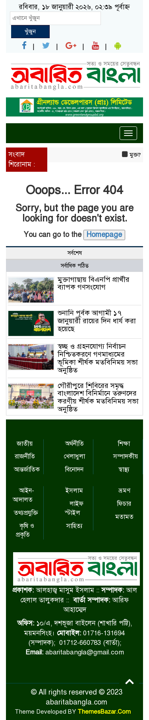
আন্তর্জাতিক (27, 470)
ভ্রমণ (124, 491)
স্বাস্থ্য (124, 470)
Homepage (104, 234)
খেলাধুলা (74, 456)
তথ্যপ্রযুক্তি (26, 513)
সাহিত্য (74, 526)
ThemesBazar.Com (104, 711)
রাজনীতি (25, 456)
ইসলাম (74, 491)
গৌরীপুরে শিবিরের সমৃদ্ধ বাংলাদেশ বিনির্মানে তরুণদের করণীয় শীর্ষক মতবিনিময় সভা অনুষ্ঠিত (98, 397)
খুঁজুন (30, 31)
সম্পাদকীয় (125, 456)
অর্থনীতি (74, 444)
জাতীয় (25, 444)
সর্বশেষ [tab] (75, 253)
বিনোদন (74, 470)
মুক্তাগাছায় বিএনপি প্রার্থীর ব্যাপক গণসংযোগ (94, 283)
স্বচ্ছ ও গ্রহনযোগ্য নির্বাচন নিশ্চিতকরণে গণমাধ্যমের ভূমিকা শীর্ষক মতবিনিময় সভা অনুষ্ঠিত (98, 358)
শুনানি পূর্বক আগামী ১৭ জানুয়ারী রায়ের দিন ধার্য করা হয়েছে (97, 321)
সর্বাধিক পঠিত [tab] (75, 265)
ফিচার (124, 504)
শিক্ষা (124, 444)
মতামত (124, 517)
